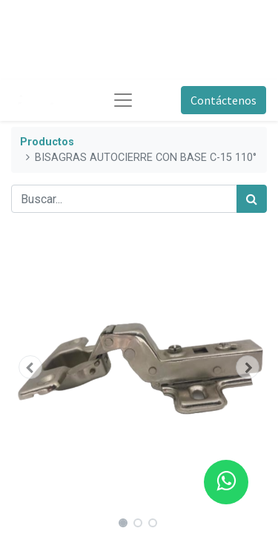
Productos (47, 142)
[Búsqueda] (251, 199)
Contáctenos (224, 100)
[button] (30, 367)
